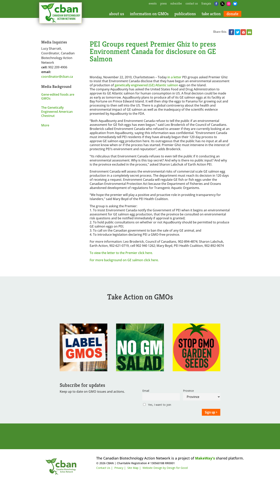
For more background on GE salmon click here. (124, 260)
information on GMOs (149, 13)
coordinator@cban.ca (57, 76)
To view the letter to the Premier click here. (121, 253)
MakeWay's (205, 458)
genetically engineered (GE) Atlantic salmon (146, 85)
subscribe (176, 3)
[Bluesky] (235, 4)
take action (211, 13)
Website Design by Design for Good (165, 468)
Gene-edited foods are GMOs (57, 96)
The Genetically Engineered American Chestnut (57, 111)
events (153, 3)
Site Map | (134, 468)
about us (116, 13)
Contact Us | (104, 468)
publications (185, 13)
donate (232, 13)
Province (188, 390)
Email (145, 390)
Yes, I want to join (157, 405)
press (163, 3)
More (45, 125)
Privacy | (120, 468)
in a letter (174, 77)
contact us (192, 3)
